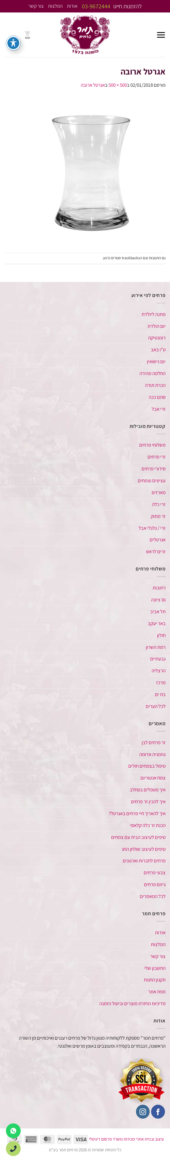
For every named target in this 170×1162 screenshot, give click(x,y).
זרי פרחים (157, 456)
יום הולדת (157, 326)
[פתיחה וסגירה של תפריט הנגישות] (13, 43)
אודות (72, 6)
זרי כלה (159, 504)
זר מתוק (158, 516)
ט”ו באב (158, 349)
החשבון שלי (155, 968)
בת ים (160, 694)
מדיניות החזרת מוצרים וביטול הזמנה (132, 1003)
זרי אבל (159, 409)
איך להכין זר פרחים (148, 801)
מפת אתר (157, 991)
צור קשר (36, 6)
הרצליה (159, 670)
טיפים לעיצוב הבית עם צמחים (138, 837)
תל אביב (158, 611)
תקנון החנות (155, 979)
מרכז (161, 682)
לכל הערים (156, 706)
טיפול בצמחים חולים (147, 766)
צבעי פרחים (155, 872)
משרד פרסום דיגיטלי (106, 1139)
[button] (161, 34)
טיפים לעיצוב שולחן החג (144, 849)
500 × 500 (118, 85)
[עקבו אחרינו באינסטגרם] (143, 1112)
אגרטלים (158, 539)
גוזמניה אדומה (152, 754)
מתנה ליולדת (154, 314)
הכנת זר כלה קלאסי (148, 825)
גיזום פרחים (155, 884)
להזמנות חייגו (112, 6)
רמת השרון (156, 647)
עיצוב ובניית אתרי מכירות (144, 1139)
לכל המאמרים (153, 896)
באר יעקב (157, 623)
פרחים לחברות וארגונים (144, 860)
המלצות (55, 6)
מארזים (159, 492)
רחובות (159, 587)
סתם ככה (157, 397)
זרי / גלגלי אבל (152, 528)
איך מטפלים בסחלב (148, 789)
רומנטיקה (157, 337)
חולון (161, 635)
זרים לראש (156, 551)
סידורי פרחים (154, 468)
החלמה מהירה (153, 373)
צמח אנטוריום (153, 777)
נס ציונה (158, 599)
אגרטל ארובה (93, 85)
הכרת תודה (155, 385)
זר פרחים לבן (153, 742)
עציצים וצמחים (152, 480)
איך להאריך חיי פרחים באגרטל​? (137, 813)
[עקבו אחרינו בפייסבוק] (158, 1112)
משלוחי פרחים (152, 445)
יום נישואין (156, 361)
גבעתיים (158, 658)
